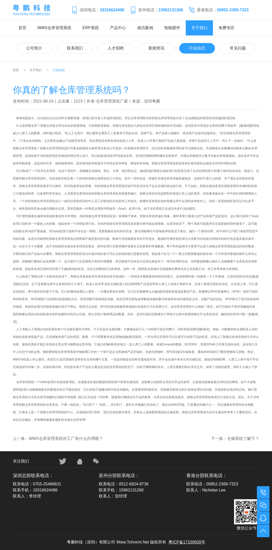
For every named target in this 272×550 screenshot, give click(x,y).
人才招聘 (116, 48)
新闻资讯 (156, 48)
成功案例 (145, 28)
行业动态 (197, 48)
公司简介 (34, 48)
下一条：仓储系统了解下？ (235, 438)
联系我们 (75, 48)
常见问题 (238, 48)
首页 (22, 28)
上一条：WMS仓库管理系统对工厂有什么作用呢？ (58, 438)
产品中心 (118, 28)
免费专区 (226, 28)
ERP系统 (90, 28)
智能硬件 (172, 28)
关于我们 (199, 28)
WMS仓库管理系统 (54, 28)
